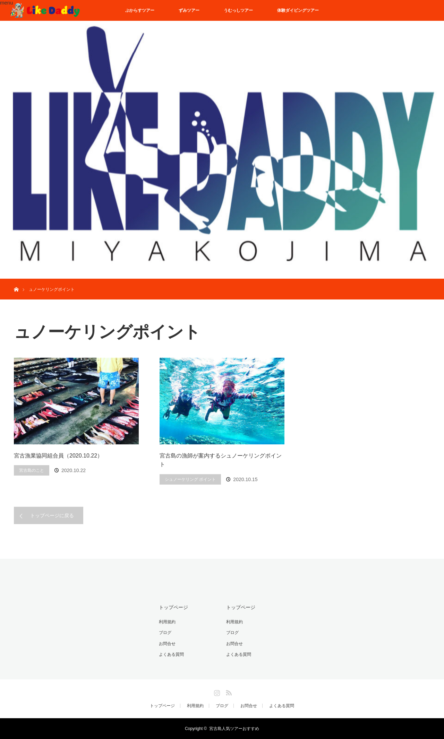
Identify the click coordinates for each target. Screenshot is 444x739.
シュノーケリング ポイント (190, 479)
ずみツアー (189, 10)
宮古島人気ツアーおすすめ (234, 728)
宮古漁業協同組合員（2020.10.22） (58, 456)
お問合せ (167, 643)
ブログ (165, 632)
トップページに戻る (52, 515)
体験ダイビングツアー (298, 10)
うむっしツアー (238, 10)
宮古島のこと (31, 470)
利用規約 (167, 621)
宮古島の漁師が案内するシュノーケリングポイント (221, 460)
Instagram (216, 691)
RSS (228, 691)
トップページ (173, 607)
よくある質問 (171, 654)
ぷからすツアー (139, 10)
